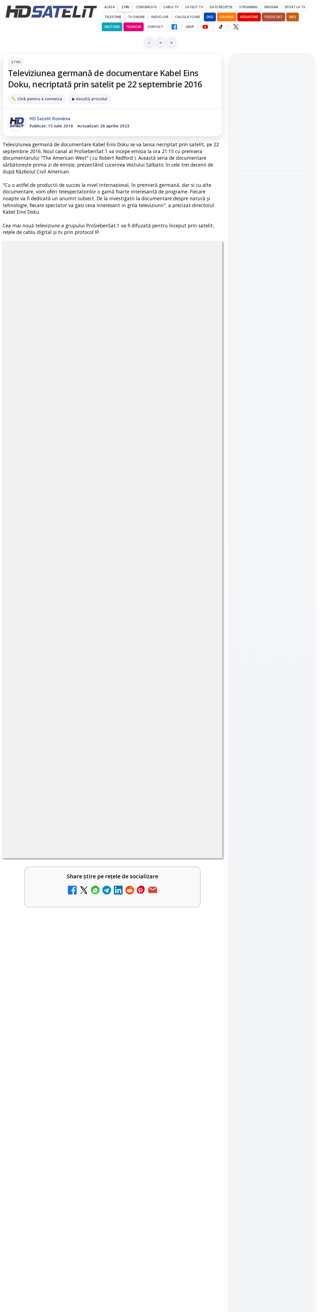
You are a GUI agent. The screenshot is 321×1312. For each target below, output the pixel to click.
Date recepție (221, 7)
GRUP (190, 26)
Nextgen (112, 26)
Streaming (248, 7)
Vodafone (249, 17)
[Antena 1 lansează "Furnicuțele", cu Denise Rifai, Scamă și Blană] (272, 143)
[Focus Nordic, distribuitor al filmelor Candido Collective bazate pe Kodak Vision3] (272, 222)
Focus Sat (273, 17)
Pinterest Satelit (271, 823)
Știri (125, 7)
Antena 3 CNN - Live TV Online (68, 859)
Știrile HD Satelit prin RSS (271, 841)
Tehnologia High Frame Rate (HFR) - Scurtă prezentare (86, 757)
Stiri (16, 61)
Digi (241, 895)
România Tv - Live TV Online (64, 955)
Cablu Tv (170, 7)
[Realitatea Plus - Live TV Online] (199, 821)
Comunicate (146, 7)
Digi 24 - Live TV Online (57, 1045)
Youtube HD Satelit (272, 776)
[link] (112, 611)
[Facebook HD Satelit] (174, 26)
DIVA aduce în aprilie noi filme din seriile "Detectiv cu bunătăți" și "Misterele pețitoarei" (271, 263)
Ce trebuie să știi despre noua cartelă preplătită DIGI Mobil (94, 704)
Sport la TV (295, 7)
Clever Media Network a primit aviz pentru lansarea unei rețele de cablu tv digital (100, 651)
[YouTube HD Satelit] (205, 26)
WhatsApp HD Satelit (271, 761)
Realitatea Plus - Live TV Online (69, 806)
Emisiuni (271, 7)
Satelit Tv (194, 7)
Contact (155, 26)
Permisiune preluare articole (272, 961)
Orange (226, 17)
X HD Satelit (272, 807)
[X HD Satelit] (236, 26)
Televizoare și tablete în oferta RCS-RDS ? (84, 1008)
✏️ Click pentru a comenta (36, 98)
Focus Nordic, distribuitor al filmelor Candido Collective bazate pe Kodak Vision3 (271, 185)
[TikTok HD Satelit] (220, 26)
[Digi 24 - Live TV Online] (199, 1060)
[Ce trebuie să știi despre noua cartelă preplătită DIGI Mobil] (199, 716)
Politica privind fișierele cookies (271, 979)
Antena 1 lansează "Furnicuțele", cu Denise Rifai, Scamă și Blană (270, 110)
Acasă (109, 7)
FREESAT (261, 895)
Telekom (133, 26)
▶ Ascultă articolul (89, 98)
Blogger (204, 1104)
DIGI (210, 17)
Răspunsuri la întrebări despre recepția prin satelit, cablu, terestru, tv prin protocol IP (108, 915)
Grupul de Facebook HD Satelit (272, 742)
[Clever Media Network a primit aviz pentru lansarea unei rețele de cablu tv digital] (199, 663)
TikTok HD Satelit (272, 791)
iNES (292, 17)
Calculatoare (187, 17)
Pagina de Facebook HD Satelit (272, 720)
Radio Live (160, 17)
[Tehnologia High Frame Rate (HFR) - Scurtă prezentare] (199, 769)
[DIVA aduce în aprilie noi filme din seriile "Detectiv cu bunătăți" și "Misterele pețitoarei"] (272, 300)
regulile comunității (92, 422)
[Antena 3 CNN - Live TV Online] (199, 874)
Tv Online (136, 17)
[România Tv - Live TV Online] (199, 971)
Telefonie (113, 17)
